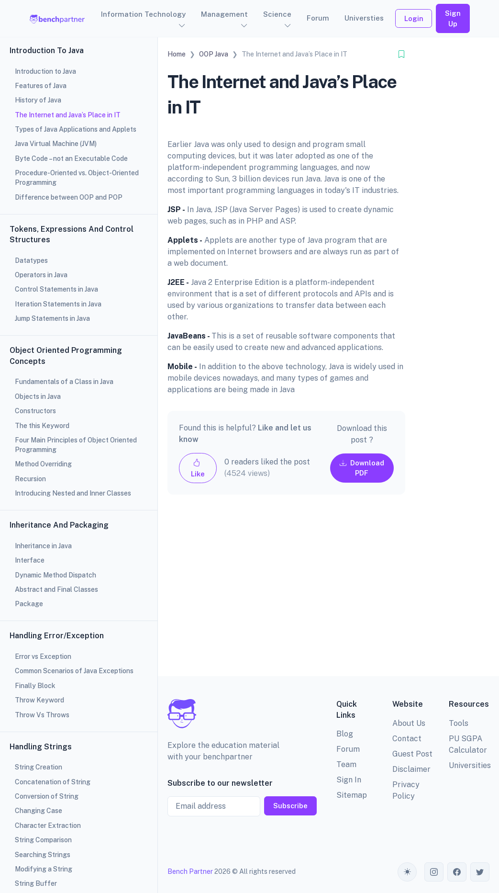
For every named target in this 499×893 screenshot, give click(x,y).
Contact (406, 738)
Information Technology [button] (143, 14)
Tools (458, 723)
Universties (364, 18)
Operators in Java (41, 275)
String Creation (38, 767)
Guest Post (412, 753)
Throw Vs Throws (42, 715)
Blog (344, 733)
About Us (408, 723)
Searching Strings (42, 855)
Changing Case (38, 810)
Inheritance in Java (43, 546)
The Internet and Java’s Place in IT (68, 115)
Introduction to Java (45, 71)
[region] (78, 446)
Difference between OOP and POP (68, 197)
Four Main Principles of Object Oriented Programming (76, 444)
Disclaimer (411, 769)
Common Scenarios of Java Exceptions (74, 671)
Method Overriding (43, 464)
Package (29, 604)
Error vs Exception (43, 656)
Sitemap (351, 795)
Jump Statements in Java (52, 318)
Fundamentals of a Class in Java (64, 381)
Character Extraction (48, 825)
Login (413, 18)
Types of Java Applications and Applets (75, 129)
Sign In (348, 779)
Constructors (35, 411)
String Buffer (36, 883)
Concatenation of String (52, 782)
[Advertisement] (286, 593)
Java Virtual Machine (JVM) (56, 143)
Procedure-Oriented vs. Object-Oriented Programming (77, 177)
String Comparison (43, 840)
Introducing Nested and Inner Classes (73, 493)
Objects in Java (38, 396)
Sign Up (453, 18)
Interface (29, 560)
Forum (318, 18)
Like (198, 468)
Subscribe (290, 806)
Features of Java (41, 86)
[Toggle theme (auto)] (407, 872)
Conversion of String (46, 796)
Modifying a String (43, 869)
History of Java (38, 100)
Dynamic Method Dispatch (55, 575)
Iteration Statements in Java (58, 304)
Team (346, 764)
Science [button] (277, 14)
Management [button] (224, 14)
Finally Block (35, 686)
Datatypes (31, 260)
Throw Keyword (39, 700)
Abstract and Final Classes (56, 589)
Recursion (30, 479)
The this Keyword (42, 426)
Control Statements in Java (56, 289)
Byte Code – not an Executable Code (71, 158)
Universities (470, 765)
